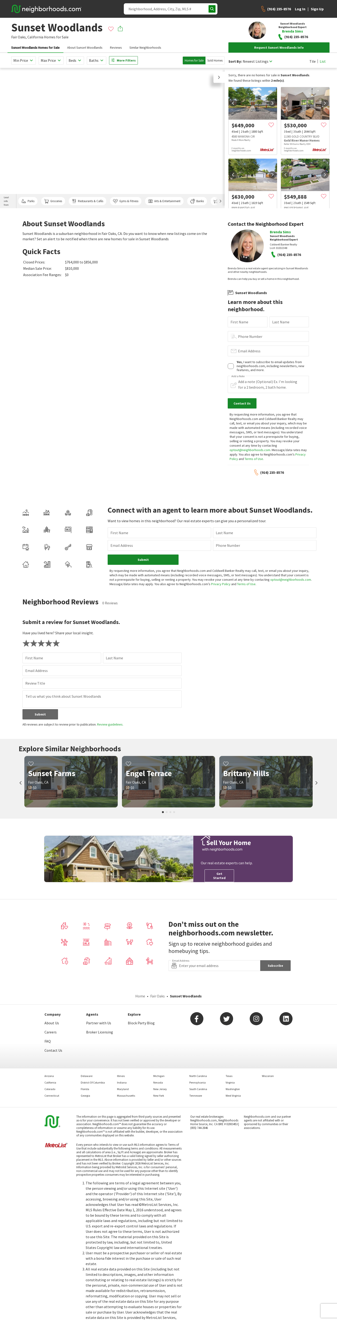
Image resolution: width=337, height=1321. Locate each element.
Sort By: (235, 61)
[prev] (233, 103)
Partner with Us (98, 1023)
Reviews (116, 47)
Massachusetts (126, 1095)
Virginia (230, 1082)
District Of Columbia (93, 1082)
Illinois (121, 1076)
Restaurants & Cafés (87, 201)
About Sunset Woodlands (85, 47)
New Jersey (160, 1089)
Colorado (49, 1089)
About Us (51, 1023)
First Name (239, 322)
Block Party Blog (141, 1023)
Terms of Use (254, 459)
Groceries (53, 201)
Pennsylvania (197, 1082)
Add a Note (238, 376)
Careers (50, 1032)
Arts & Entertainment (164, 201)
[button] (219, 77)
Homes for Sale (194, 60)
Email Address (249, 351)
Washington (233, 1089)
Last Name (280, 322)
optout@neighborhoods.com (250, 450)
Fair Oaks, (19, 37)
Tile (312, 61)
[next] (272, 103)
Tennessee (195, 1095)
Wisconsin (268, 1076)
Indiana (122, 1082)
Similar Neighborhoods (145, 47)
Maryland (123, 1089)
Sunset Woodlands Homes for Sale (35, 47)
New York (158, 1095)
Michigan (159, 1076)
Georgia (85, 1095)
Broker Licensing (99, 1032)
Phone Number (250, 336)
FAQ (47, 1041)
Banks (197, 201)
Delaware (86, 1076)
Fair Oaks (157, 996)
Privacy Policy (221, 584)
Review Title (35, 683)
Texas (229, 1076)
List (323, 61)
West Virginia (233, 1095)
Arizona (49, 1076)
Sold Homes (215, 60)
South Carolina (198, 1089)
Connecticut (51, 1095)
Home (140, 996)
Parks (27, 201)
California (35, 37)
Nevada (158, 1082)
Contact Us (53, 1050)
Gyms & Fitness (125, 201)
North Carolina (198, 1076)
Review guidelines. (110, 724)
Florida (85, 1089)
